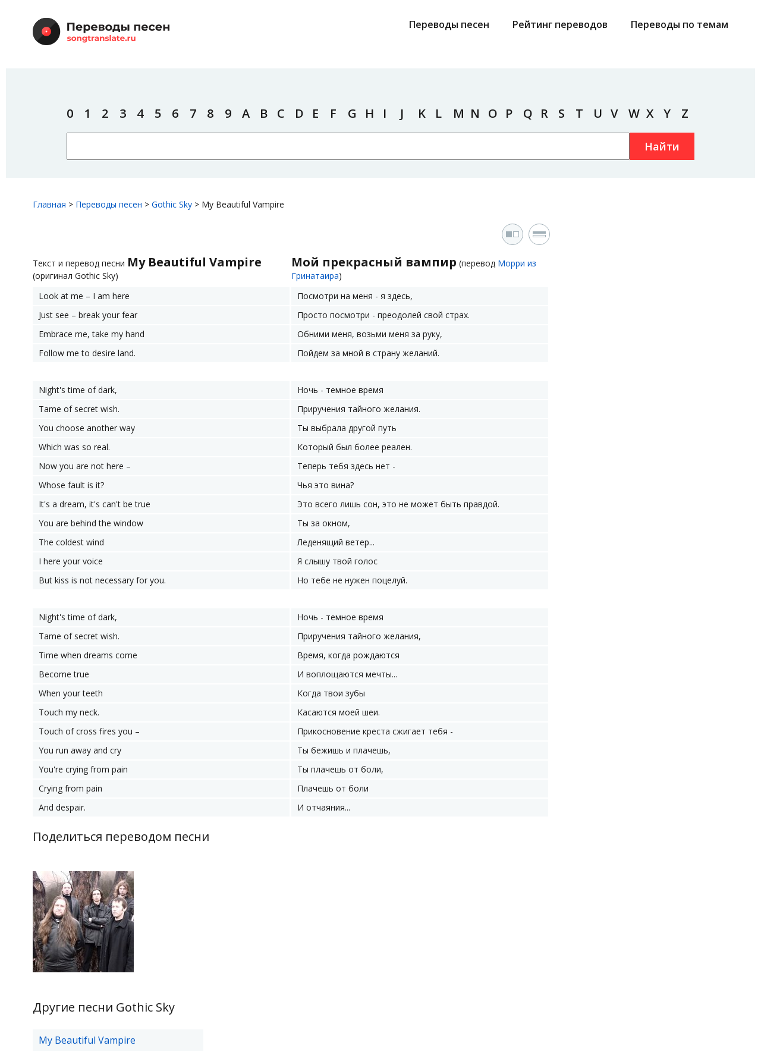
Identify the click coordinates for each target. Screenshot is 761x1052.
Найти (662, 146)
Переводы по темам (679, 24)
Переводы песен (449, 24)
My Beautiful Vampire (87, 1040)
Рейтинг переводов (560, 24)
